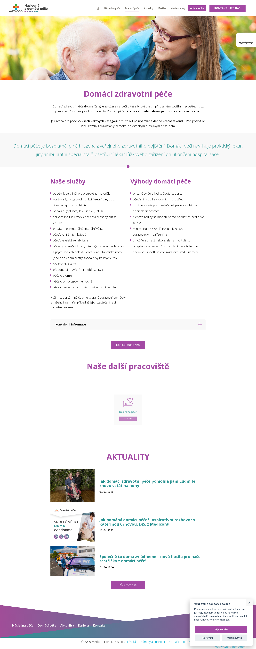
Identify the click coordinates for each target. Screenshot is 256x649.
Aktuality (148, 8)
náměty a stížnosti (153, 642)
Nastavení (207, 638)
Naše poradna (197, 8)
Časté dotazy (178, 8)
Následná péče (112, 8)
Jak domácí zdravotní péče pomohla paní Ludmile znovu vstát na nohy (147, 483)
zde (227, 619)
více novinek (128, 584)
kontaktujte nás (128, 344)
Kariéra (162, 8)
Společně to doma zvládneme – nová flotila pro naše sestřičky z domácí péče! (149, 558)
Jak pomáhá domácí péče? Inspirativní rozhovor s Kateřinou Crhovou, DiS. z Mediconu (147, 522)
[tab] (128, 324)
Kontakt (99, 625)
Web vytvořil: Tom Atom (230, 647)
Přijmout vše (221, 629)
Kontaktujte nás (227, 8)
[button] (128, 324)
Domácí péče (132, 8)
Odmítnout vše (234, 638)
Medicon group (246, 40)
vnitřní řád (131, 642)
